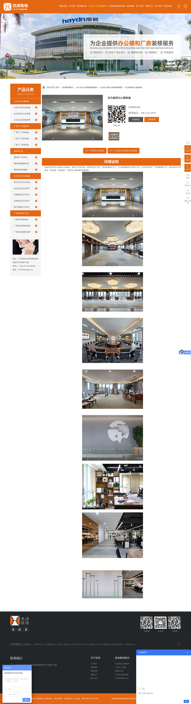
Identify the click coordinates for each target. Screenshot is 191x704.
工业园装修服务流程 (116, 6)
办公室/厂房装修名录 (78, 6)
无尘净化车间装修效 (22, 176)
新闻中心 (149, 6)
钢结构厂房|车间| (20, 157)
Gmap (77, 699)
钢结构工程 (18, 151)
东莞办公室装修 (88, 644)
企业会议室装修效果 (22, 120)
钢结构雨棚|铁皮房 (21, 163)
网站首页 (63, 6)
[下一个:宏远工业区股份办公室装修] (123, 151)
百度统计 (68, 699)
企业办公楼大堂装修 (22, 107)
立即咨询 (152, 119)
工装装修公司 (129, 644)
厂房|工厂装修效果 (21, 126)
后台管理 (58, 699)
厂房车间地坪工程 (21, 213)
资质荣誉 (94, 671)
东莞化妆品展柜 (116, 644)
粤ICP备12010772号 (90, 699)
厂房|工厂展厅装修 (21, 139)
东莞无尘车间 (75, 644)
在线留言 (136, 119)
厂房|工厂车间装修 (21, 132)
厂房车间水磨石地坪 (22, 232)
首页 (57, 87)
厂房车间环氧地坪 (21, 220)
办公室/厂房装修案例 (97, 6)
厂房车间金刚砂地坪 (22, 226)
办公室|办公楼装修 (21, 101)
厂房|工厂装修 (120, 667)
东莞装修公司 (51, 644)
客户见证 (140, 6)
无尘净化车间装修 (122, 675)
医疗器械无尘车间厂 (22, 207)
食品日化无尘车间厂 (22, 188)
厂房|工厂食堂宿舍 (21, 145)
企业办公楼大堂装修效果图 (111, 87)
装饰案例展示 (67, 87)
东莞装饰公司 (39, 644)
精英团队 (131, 6)
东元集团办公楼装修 (133, 87)
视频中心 (94, 675)
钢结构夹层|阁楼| (20, 170)
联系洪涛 (168, 6)
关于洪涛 (158, 6)
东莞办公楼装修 (102, 644)
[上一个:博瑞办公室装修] (95, 151)
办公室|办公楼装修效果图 (86, 87)
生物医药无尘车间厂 (22, 195)
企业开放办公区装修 (22, 114)
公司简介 (94, 664)
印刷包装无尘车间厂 (22, 201)
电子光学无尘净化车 (22, 182)
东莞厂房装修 (63, 644)
